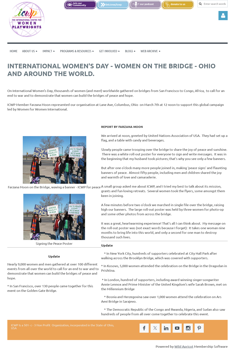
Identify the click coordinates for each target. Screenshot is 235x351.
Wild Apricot (183, 346)
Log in (223, 15)
